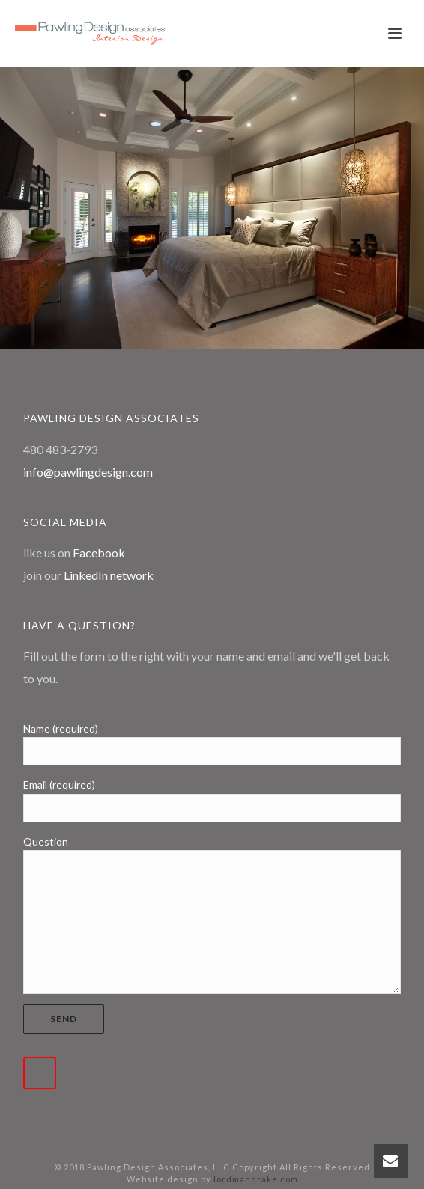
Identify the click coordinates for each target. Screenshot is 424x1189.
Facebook (99, 552)
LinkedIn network (109, 575)
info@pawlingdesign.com (88, 472)
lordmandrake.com (255, 1179)
